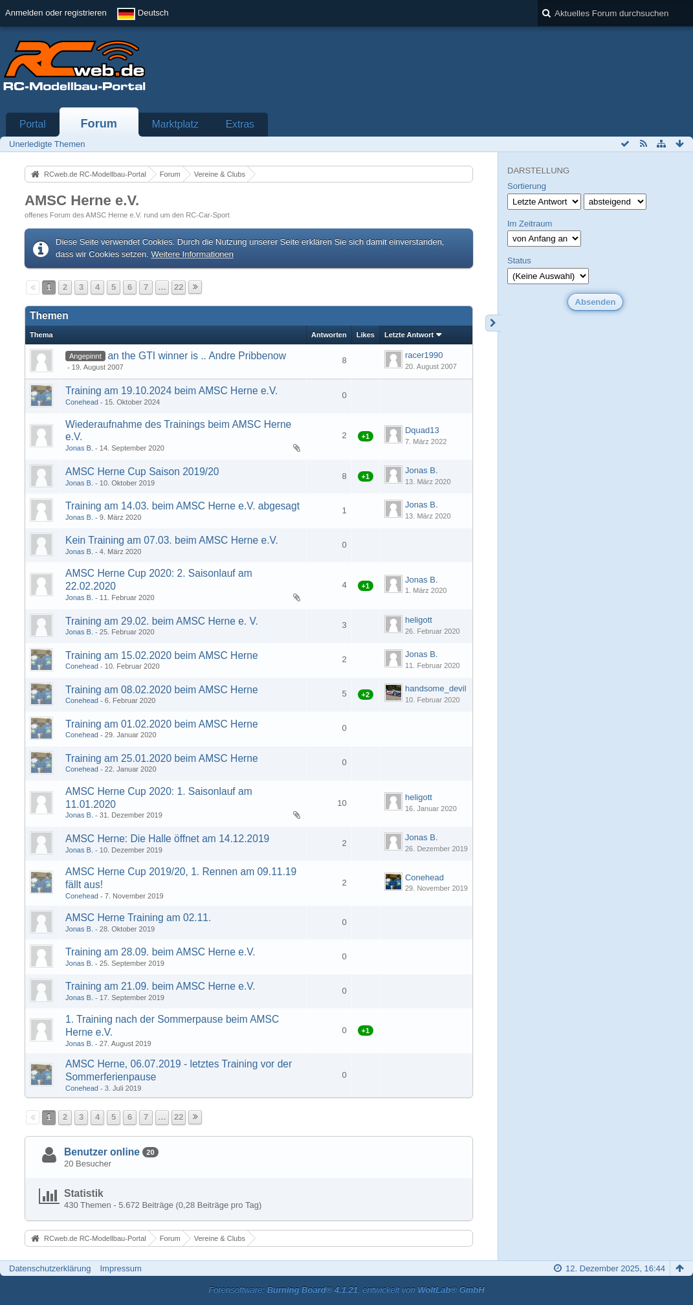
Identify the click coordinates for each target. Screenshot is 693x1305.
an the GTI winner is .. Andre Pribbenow (196, 355)
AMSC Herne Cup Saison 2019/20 (142, 471)
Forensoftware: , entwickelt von (346, 1290)
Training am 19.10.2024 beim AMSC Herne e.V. (171, 390)
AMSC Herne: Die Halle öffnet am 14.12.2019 (167, 838)
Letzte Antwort (409, 335)
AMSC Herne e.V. (82, 200)
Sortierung (526, 186)
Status (519, 260)
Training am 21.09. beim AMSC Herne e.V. (160, 986)
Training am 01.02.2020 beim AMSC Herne (161, 724)
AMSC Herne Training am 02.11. (138, 917)
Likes (366, 335)
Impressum (120, 1268)
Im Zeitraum (529, 224)
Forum (98, 123)
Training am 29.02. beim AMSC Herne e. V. (161, 621)
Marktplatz (175, 123)
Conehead (81, 402)
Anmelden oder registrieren (56, 12)
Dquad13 (422, 430)
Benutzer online (102, 1151)
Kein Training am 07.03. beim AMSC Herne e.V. (171, 540)
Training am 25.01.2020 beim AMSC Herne (161, 758)
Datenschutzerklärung (50, 1268)
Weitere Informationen (192, 254)
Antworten (329, 335)
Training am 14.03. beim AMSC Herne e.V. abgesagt (182, 505)
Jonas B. (79, 448)
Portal (32, 123)
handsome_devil (436, 688)
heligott (418, 620)
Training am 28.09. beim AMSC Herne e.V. (160, 951)
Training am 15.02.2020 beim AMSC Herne (161, 655)
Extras (240, 123)
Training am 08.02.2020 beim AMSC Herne (161, 689)
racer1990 (424, 355)
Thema (41, 335)
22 (178, 287)
